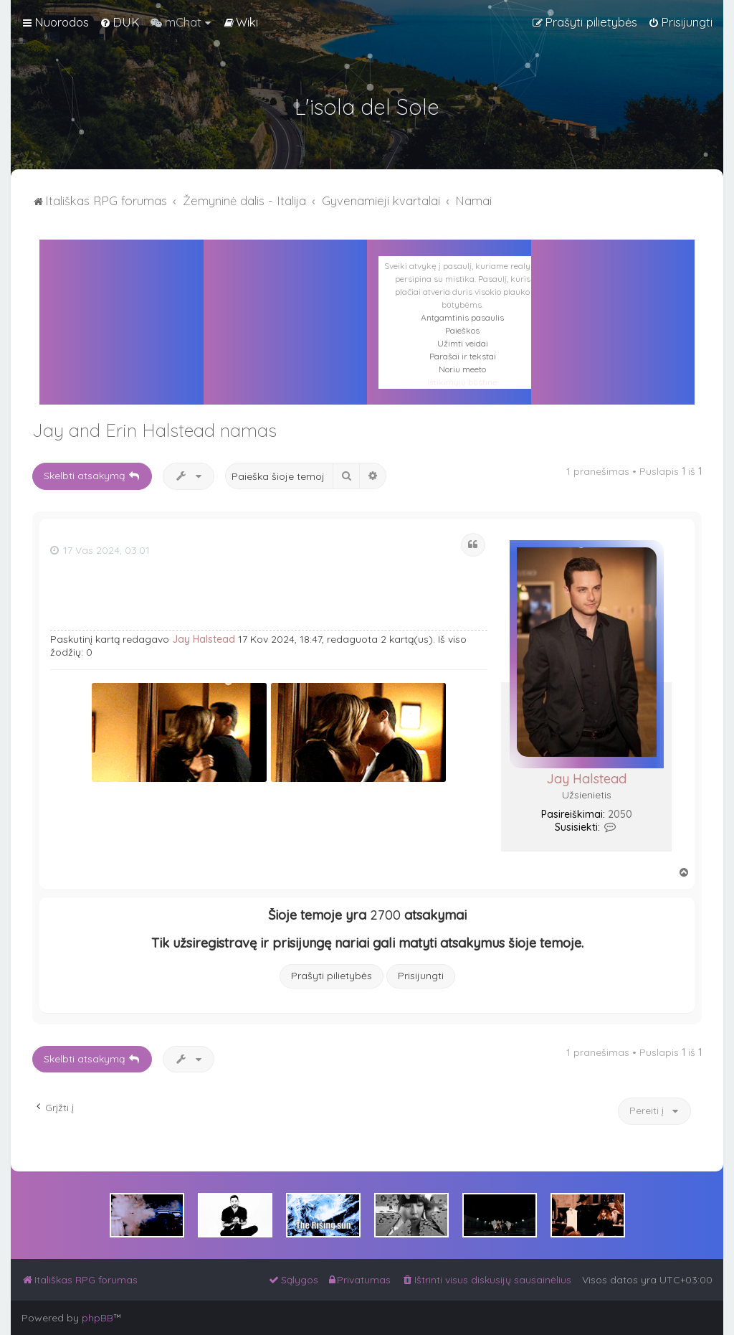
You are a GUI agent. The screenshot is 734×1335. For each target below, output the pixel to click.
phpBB (97, 1317)
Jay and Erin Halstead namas (154, 430)
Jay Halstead (586, 778)
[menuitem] (120, 22)
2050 (620, 814)
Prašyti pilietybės (331, 975)
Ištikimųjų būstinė (462, 382)
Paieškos (462, 330)
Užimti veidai (462, 343)
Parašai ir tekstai (462, 356)
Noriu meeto (462, 369)
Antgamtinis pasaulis (462, 317)
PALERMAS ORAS (285, 304)
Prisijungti (421, 975)
